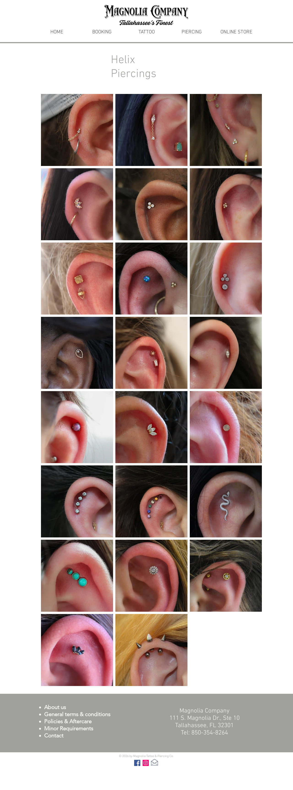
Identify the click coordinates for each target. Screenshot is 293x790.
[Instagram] (146, 763)
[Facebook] (137, 763)
